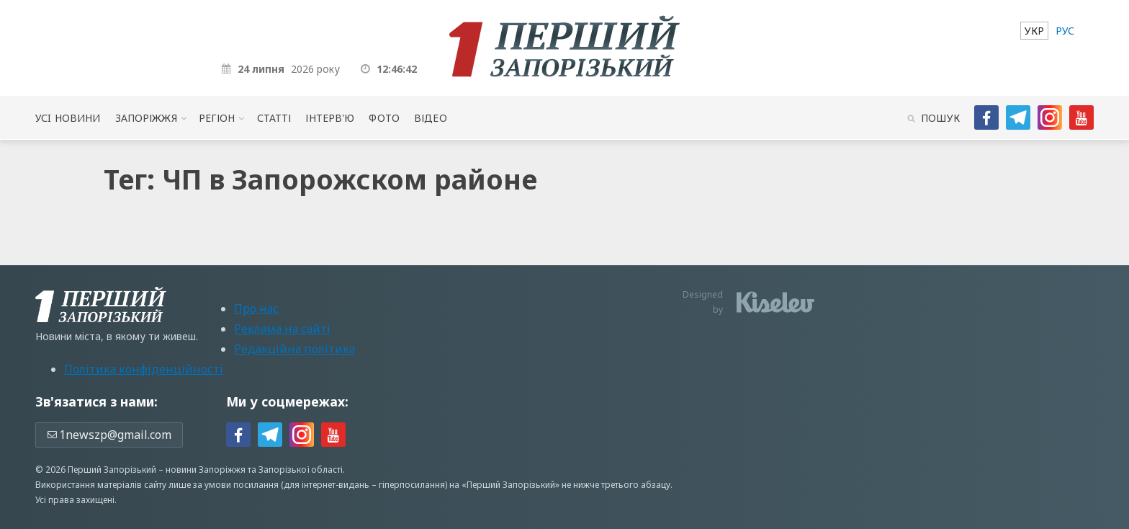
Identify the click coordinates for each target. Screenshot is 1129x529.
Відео (430, 118)
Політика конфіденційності (143, 369)
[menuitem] (1034, 30)
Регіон (217, 118)
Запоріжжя (146, 118)
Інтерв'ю (329, 118)
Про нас (256, 308)
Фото (384, 118)
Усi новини (67, 118)
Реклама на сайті (282, 329)
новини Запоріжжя (206, 469)
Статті (274, 118)
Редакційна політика (294, 349)
